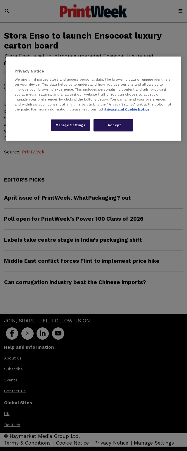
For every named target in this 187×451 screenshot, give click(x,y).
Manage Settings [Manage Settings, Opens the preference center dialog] (71, 125)
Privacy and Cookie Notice (126, 109)
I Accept (113, 125)
